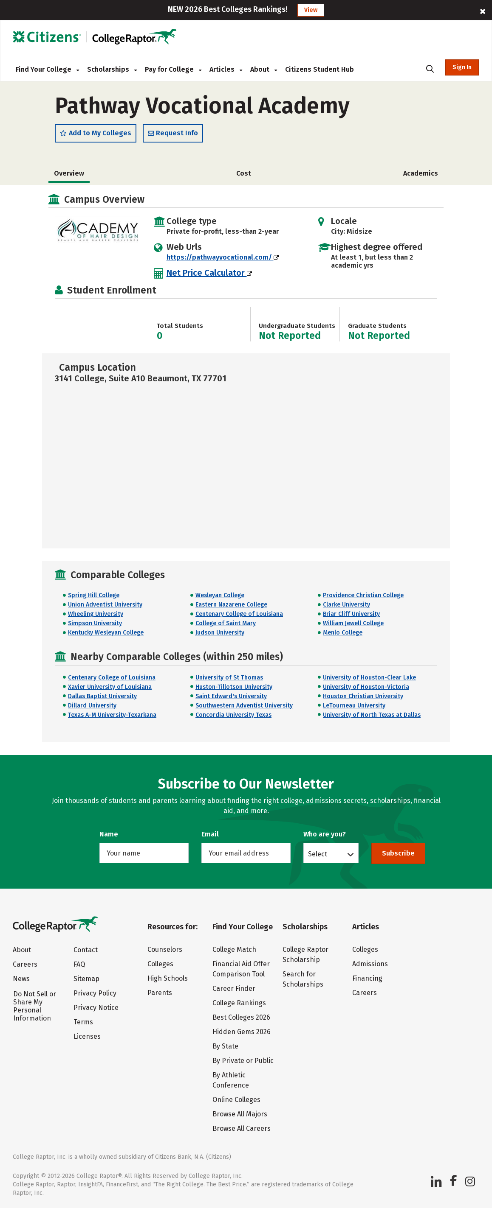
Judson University (219, 634)
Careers (25, 965)
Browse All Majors (239, 1114)
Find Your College (47, 69)
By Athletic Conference (230, 1080)
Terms (83, 1022)
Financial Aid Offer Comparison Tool (241, 969)
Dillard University (92, 706)
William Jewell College (353, 625)
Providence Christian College (363, 597)
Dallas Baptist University (102, 697)
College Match (234, 949)
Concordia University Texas (233, 716)
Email (210, 834)
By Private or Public (243, 1061)
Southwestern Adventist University (244, 706)
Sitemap (86, 979)
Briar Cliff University (351, 615)
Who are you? (324, 834)
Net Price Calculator (209, 274)
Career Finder (233, 988)
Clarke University (346, 606)
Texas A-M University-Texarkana (112, 716)
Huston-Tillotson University (233, 688)
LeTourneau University (354, 706)
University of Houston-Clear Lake (369, 678)
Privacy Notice (96, 1008)
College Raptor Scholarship (305, 954)
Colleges (160, 964)
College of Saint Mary (225, 625)
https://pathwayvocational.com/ (223, 258)
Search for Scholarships (303, 979)
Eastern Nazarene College (231, 606)
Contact (86, 950)
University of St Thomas (229, 678)
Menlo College (342, 634)
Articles (225, 69)
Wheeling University (95, 615)
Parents (159, 993)
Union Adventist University (105, 606)
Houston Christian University (363, 697)
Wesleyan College (219, 597)
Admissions (370, 964)
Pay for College (173, 69)
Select (317, 854)
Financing (367, 978)
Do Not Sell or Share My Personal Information (34, 1006)
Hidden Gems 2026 (241, 1032)
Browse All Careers (241, 1128)
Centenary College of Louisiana (239, 615)
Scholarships (112, 69)
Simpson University (95, 625)
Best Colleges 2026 (241, 1017)
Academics (420, 175)
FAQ (79, 965)
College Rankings (239, 1003)
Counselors (164, 949)
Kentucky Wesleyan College (106, 634)
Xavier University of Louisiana (110, 688)
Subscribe (398, 853)
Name (108, 834)
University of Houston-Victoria (366, 688)
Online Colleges (236, 1100)
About (263, 69)
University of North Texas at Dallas (372, 716)
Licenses (87, 1037)
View (310, 10)
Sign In (462, 67)
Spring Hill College (93, 597)
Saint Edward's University (231, 697)
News (21, 979)
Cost (243, 175)
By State (225, 1046)
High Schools (167, 978)
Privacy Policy (95, 994)
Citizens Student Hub (319, 69)
